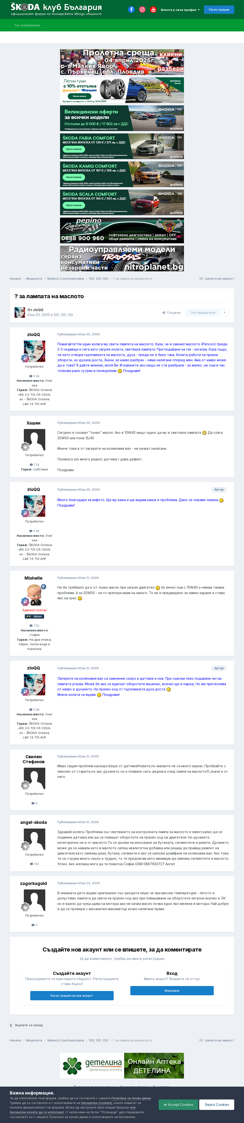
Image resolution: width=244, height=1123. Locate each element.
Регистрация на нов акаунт (72, 995)
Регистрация (219, 9)
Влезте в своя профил (180, 10)
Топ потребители (27, 25)
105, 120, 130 (63, 315)
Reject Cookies (216, 1105)
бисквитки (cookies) (96, 1103)
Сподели (172, 312)
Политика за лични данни (131, 1098)
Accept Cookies (178, 1105)
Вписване (172, 990)
